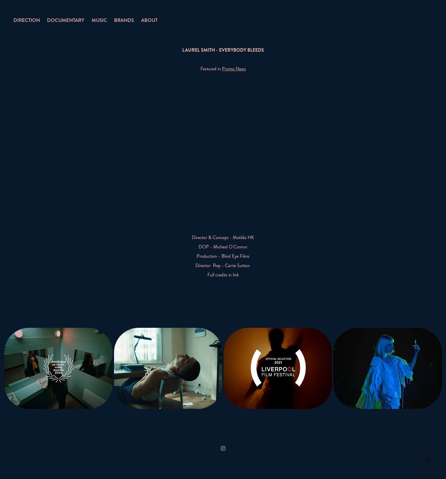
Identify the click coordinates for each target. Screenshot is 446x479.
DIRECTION (26, 20)
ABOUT (149, 20)
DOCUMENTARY (65, 20)
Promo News (234, 68)
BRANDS (124, 20)
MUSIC (99, 20)
